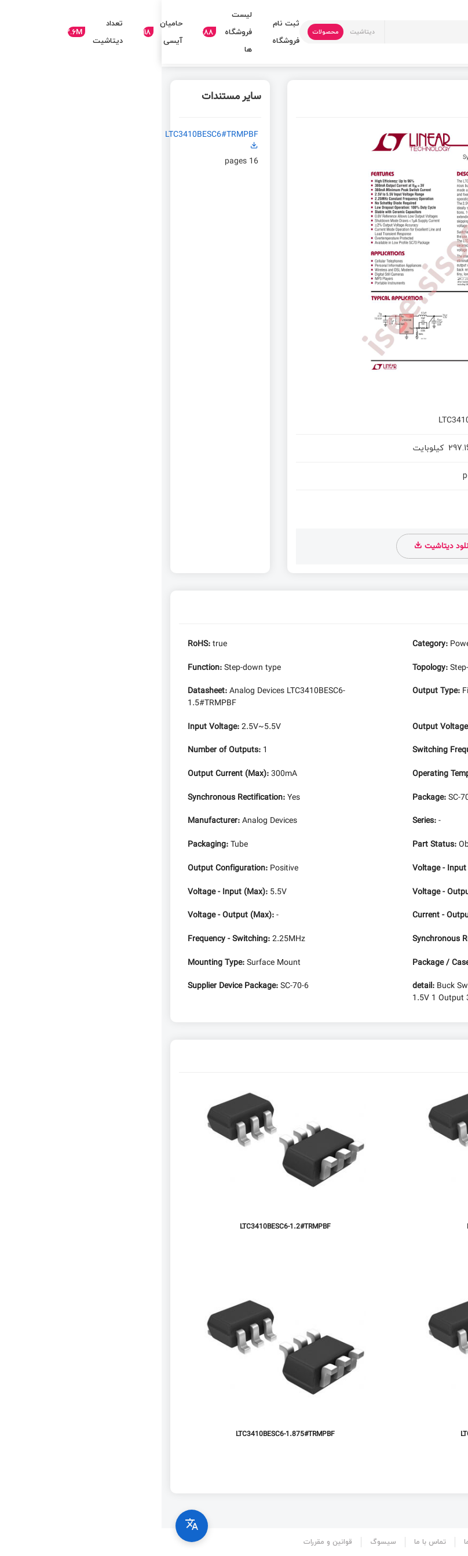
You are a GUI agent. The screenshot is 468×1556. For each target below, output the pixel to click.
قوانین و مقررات (166, 1542)
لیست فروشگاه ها (65, 32)
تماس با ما (268, 1542)
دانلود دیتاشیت (283, 546)
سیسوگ (222, 1542)
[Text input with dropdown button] (282, 31)
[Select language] (30, 1526)
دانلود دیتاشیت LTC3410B (392, 546)
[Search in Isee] (414, 32)
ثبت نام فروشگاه (124, 32)
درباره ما (314, 1542)
